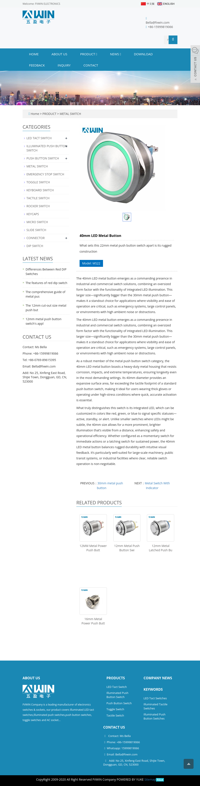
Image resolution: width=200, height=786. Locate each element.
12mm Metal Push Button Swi (127, 548)
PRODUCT (88, 54)
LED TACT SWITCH (39, 138)
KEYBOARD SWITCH (40, 190)
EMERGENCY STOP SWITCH (45, 174)
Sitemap (150, 779)
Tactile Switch (115, 715)
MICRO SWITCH (37, 222)
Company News (158, 678)
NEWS (115, 54)
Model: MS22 (91, 263)
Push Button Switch (119, 703)
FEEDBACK (37, 65)
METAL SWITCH (70, 114)
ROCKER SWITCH (38, 206)
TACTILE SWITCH (37, 198)
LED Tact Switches (155, 698)
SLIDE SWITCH (36, 230)
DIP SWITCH (34, 246)
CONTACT (90, 65)
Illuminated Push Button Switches (155, 716)
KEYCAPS (32, 214)
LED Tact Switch (116, 687)
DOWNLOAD (143, 54)
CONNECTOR (35, 238)
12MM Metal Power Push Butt (93, 548)
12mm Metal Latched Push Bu (160, 548)
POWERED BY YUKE (131, 779)
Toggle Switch (115, 709)
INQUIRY (64, 65)
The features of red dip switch (46, 283)
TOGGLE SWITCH (38, 182)
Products (115, 678)
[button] (96, 54)
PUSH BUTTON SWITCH (42, 158)
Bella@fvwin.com (158, 22)
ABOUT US (59, 54)
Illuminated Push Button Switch (117, 695)
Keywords (153, 689)
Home (34, 54)
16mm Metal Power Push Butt (93, 621)
